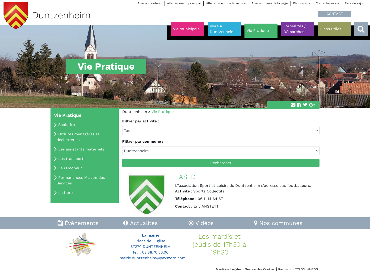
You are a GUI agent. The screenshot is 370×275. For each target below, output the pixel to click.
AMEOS (312, 269)
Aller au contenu (150, 3)
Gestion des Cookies (260, 269)
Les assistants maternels (81, 149)
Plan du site (301, 3)
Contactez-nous (327, 3)
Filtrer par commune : (142, 141)
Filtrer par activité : (140, 121)
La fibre (65, 192)
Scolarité (66, 124)
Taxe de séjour (355, 3)
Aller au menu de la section (226, 3)
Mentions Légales (228, 269)
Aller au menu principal (184, 3)
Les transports (71, 158)
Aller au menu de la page (270, 3)
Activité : (183, 191)
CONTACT (335, 14)
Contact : (183, 206)
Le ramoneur (70, 168)
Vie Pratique (67, 115)
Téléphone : (186, 198)
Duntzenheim (134, 111)
